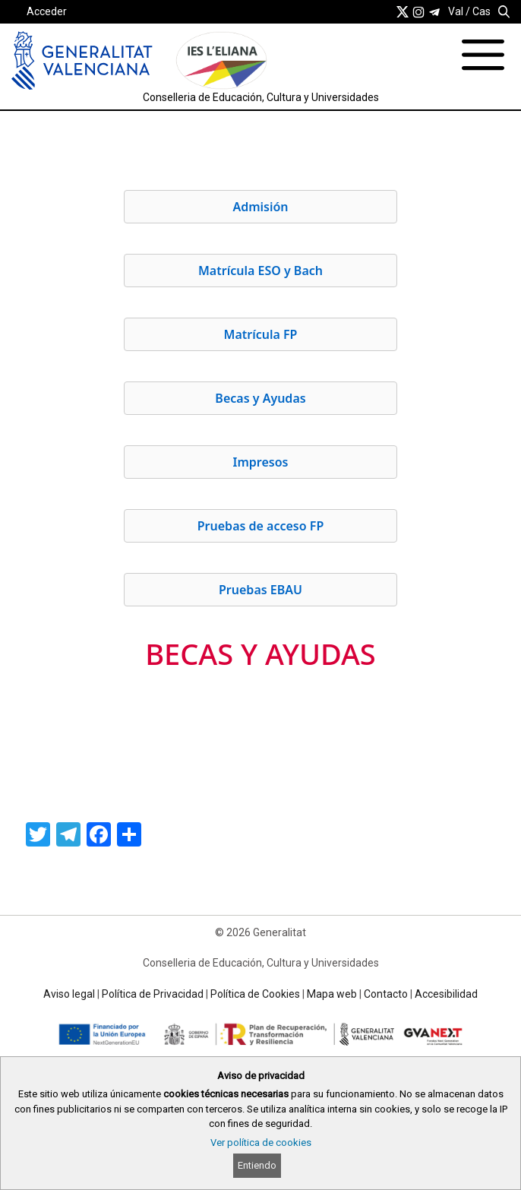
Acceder (47, 11)
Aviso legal (69, 994)
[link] (402, 11)
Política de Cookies (255, 994)
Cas (481, 11)
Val (455, 11)
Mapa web (332, 994)
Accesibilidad (446, 994)
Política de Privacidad (153, 994)
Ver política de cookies (260, 1142)
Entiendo (257, 1165)
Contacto (386, 994)
